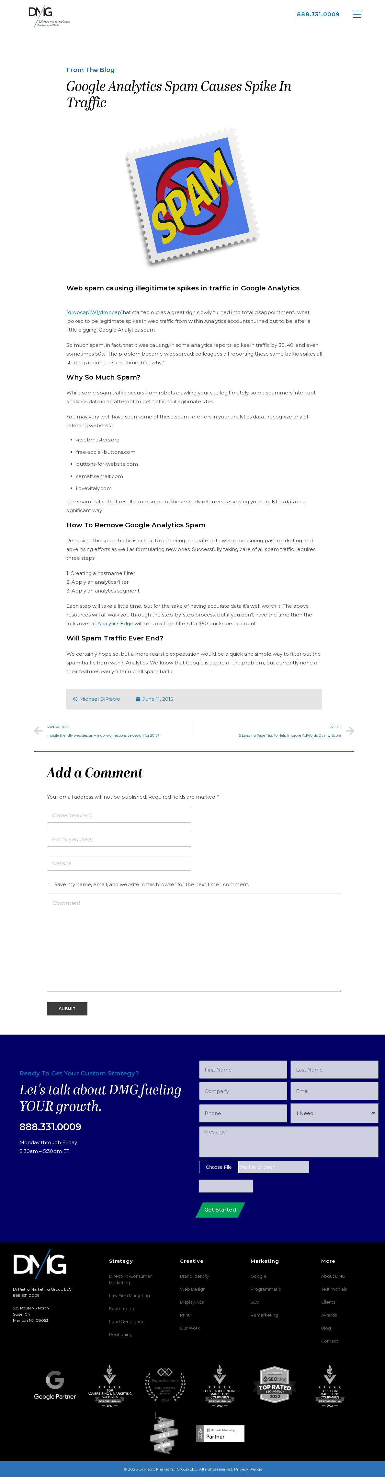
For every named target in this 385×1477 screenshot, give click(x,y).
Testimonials (332, 1289)
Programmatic (265, 1289)
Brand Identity (193, 1276)
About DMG (332, 1276)
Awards (328, 1315)
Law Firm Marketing (128, 1296)
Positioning (119, 1334)
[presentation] (226, 1186)
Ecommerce (120, 1309)
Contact (328, 1341)
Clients (327, 1302)
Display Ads (191, 1302)
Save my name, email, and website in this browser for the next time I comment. (151, 884)
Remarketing (263, 1315)
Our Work (189, 1328)
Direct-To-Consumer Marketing (128, 1279)
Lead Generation (124, 1321)
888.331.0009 (318, 14)
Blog (325, 1328)
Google (257, 1276)
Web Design (191, 1289)
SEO (255, 1302)
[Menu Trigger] (357, 14)
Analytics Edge (115, 623)
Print (185, 1315)
